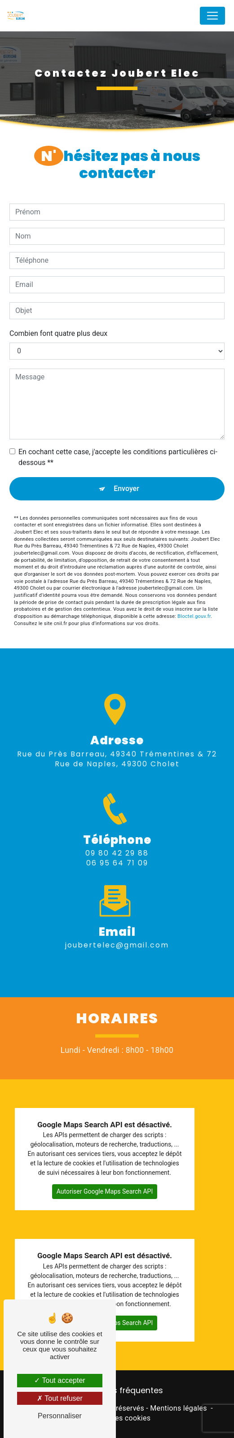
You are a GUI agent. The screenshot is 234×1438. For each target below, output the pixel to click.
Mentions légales (178, 1408)
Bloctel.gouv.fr (194, 616)
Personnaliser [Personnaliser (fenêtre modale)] (60, 1416)
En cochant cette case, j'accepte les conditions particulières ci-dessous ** (117, 457)
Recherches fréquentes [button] (117, 1390)
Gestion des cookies (117, 1418)
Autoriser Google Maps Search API (105, 1191)
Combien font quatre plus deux (58, 333)
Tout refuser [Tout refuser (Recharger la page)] (60, 1398)
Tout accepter (59, 1380)
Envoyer (126, 488)
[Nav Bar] (212, 16)
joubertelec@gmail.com (117, 934)
